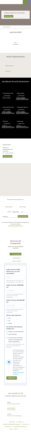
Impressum (25, 424)
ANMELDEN (11, 378)
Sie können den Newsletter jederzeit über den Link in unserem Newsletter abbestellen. (15, 346)
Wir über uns (12, 422)
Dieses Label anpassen (13, 315)
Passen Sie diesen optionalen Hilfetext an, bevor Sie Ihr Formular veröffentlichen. (14, 296)
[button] (15, 254)
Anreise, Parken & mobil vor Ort (15, 225)
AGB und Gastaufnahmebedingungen (11, 424)
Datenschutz (8, 426)
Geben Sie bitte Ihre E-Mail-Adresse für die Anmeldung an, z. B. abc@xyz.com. (15, 281)
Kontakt (20, 422)
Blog (16, 429)
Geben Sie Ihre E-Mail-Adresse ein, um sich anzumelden (13, 271)
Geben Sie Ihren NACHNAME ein (15, 301)
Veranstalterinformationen (19, 426)
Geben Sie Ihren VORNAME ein (15, 286)
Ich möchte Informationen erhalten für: (14, 327)
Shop (11, 429)
